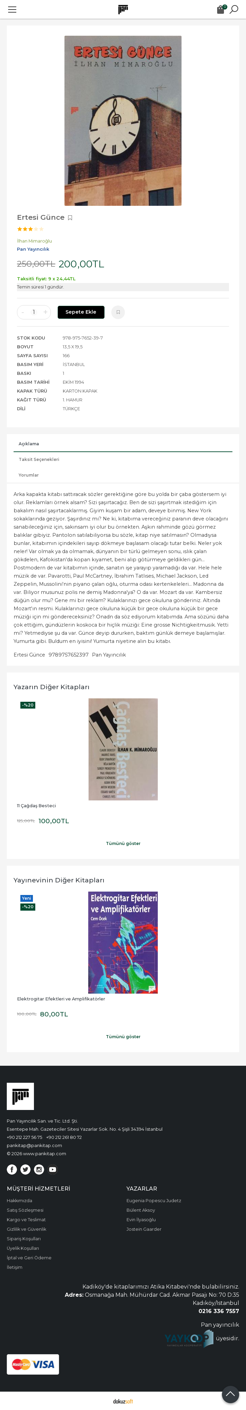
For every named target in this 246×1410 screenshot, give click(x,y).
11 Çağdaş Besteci (36, 805)
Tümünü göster (123, 843)
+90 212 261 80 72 (64, 1137)
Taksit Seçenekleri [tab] (39, 459)
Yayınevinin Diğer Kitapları (59, 880)
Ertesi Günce (29, 655)
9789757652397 (69, 655)
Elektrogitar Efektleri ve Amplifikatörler (61, 998)
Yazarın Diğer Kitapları (52, 687)
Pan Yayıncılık (109, 655)
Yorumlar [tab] (29, 475)
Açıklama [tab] (29, 443)
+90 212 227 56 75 (24, 1137)
